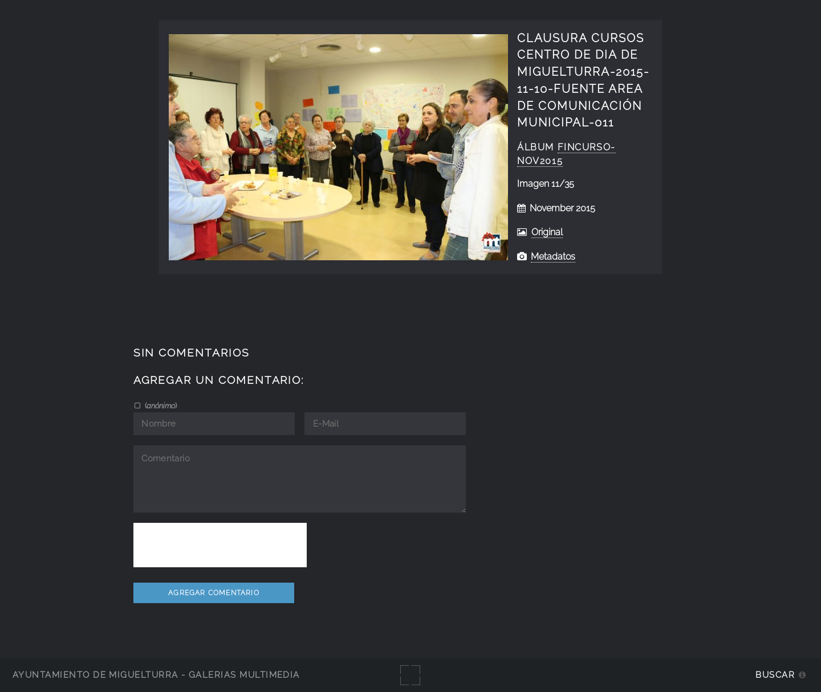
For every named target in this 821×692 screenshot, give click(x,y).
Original (547, 232)
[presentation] (220, 545)
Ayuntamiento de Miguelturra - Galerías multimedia (156, 674)
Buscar (775, 674)
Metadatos (553, 256)
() (160, 405)
